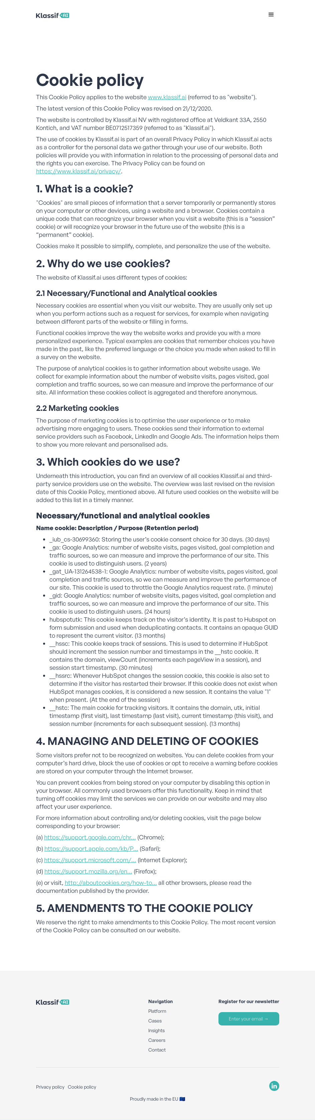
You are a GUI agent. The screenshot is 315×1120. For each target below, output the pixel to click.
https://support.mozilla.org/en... (88, 871)
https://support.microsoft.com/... (90, 859)
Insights (156, 1030)
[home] (69, 15)
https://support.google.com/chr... (90, 837)
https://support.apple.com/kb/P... (91, 848)
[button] (271, 15)
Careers (156, 1040)
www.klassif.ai (167, 97)
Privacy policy (50, 1087)
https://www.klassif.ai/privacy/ (78, 171)
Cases (155, 1020)
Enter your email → (249, 1018)
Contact (157, 1050)
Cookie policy (82, 1087)
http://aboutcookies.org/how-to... (111, 882)
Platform (157, 1011)
